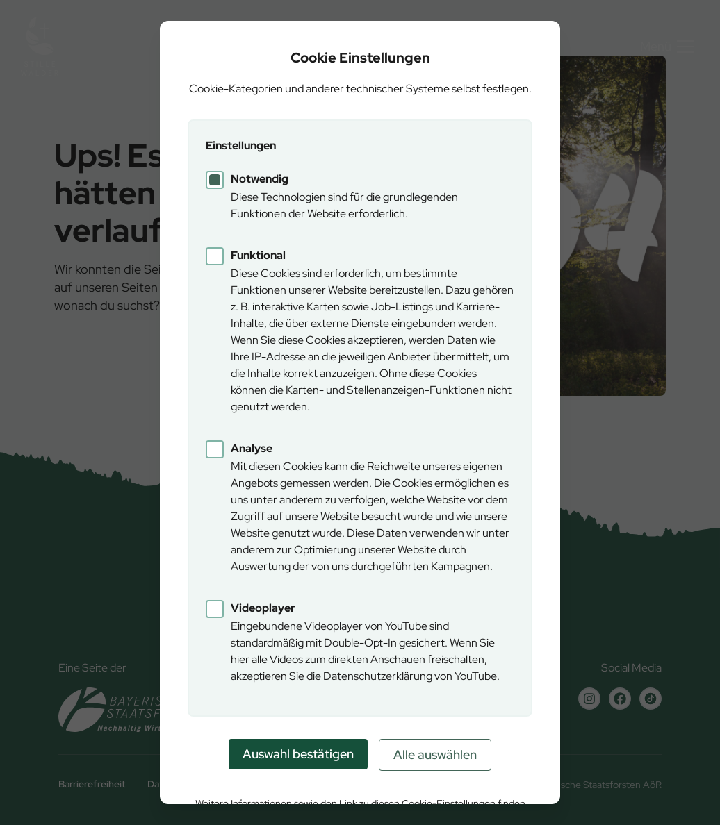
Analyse (251, 448)
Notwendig (259, 179)
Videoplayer (263, 608)
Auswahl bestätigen (298, 754)
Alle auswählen (435, 754)
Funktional (258, 255)
